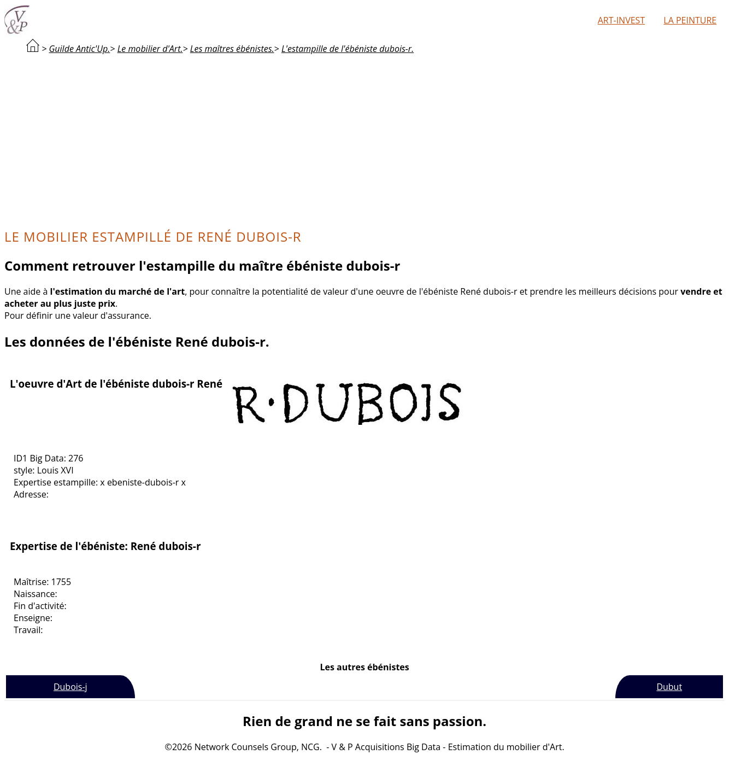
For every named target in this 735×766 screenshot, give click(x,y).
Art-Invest (621, 20)
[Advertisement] (364, 140)
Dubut (669, 687)
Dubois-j (70, 687)
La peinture (689, 20)
